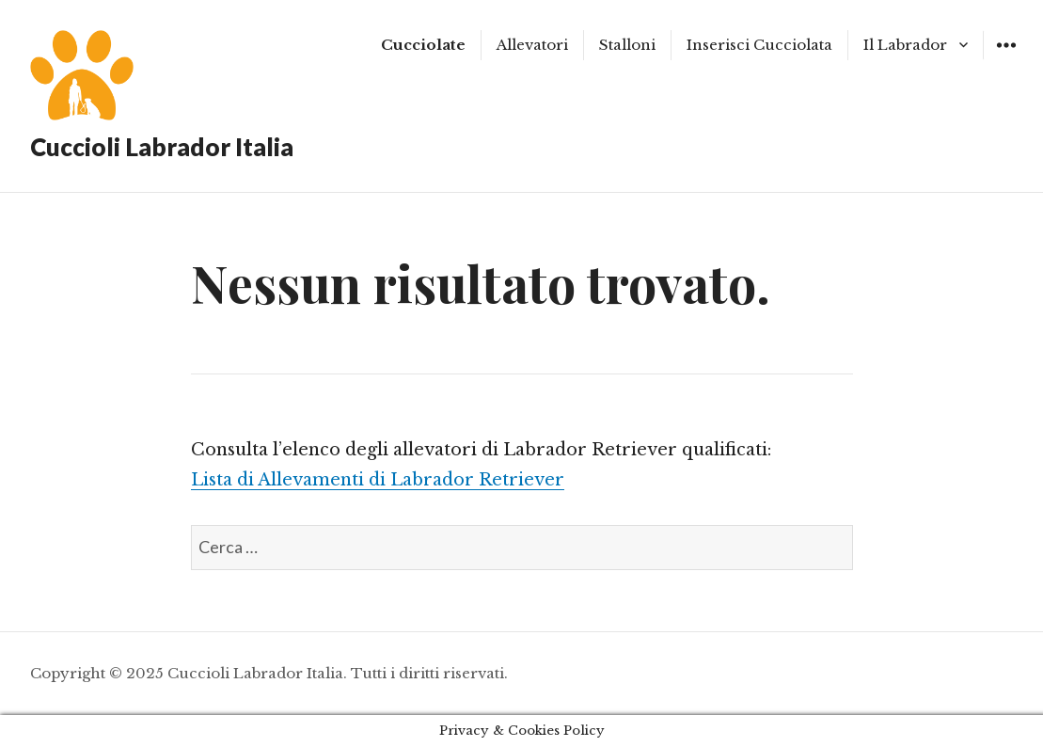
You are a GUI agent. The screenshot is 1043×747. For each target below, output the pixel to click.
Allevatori (532, 45)
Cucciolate (423, 45)
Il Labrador (905, 45)
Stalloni (627, 45)
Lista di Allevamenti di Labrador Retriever (377, 479)
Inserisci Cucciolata (759, 45)
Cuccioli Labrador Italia (161, 147)
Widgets (1006, 58)
